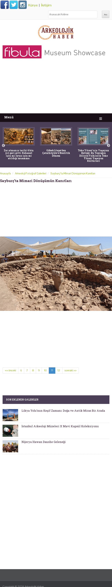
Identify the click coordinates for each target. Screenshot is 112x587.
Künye (33, 5)
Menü (9, 117)
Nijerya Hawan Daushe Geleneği (44, 442)
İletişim (46, 5)
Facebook (5, 5)
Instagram (22, 5)
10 (45, 370)
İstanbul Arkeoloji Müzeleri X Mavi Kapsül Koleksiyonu (60, 426)
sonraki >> (70, 370)
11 (52, 370)
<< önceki (10, 370)
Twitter (13, 5)
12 (58, 370)
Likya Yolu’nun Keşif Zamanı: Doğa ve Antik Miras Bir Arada (63, 410)
